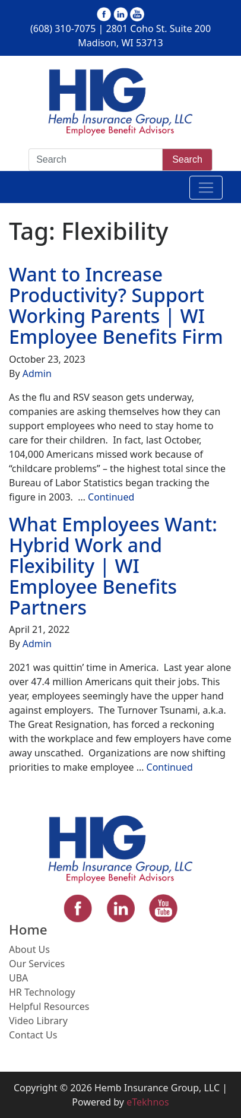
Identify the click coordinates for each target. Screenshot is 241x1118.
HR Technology (42, 992)
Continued (111, 496)
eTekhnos (147, 1102)
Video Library (38, 1020)
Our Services (37, 963)
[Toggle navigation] (206, 187)
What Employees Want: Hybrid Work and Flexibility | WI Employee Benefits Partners (113, 565)
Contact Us (33, 1034)
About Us (29, 949)
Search (187, 159)
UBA (18, 977)
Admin (37, 373)
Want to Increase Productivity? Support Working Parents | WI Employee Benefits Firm (116, 305)
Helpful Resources (49, 1006)
